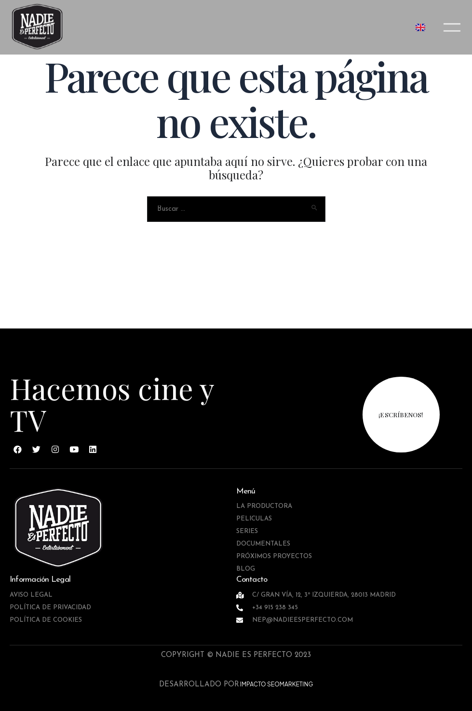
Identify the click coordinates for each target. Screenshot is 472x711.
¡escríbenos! (400, 414)
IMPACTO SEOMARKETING (276, 684)
